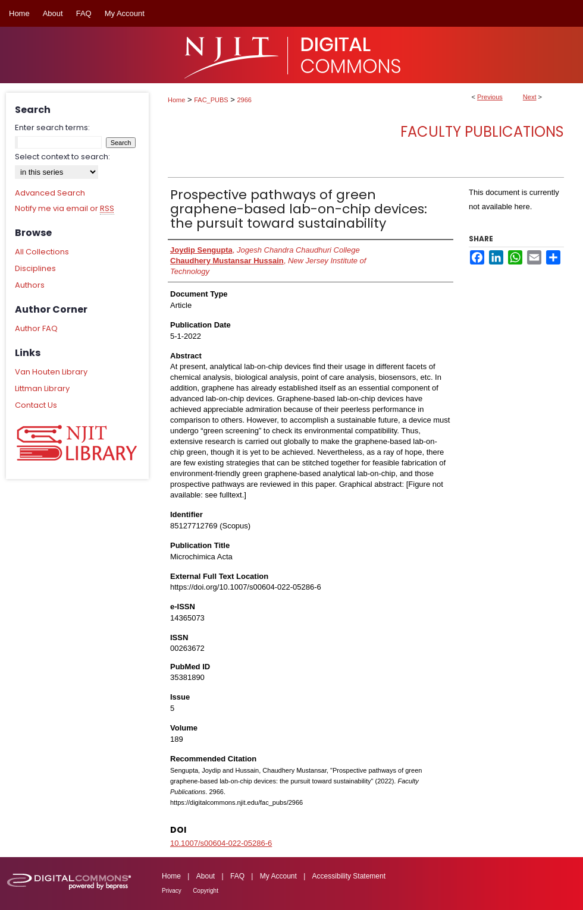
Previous (490, 96)
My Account (278, 876)
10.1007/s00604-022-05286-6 (221, 843)
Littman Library (42, 388)
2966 (244, 99)
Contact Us (36, 405)
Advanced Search (50, 193)
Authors (30, 285)
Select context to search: (62, 156)
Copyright (205, 890)
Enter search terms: (52, 127)
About (205, 876)
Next (530, 96)
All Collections (42, 251)
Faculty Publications (482, 131)
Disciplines (35, 268)
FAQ (237, 876)
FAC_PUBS (211, 99)
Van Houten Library (51, 371)
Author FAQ (36, 328)
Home (176, 99)
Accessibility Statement (348, 876)
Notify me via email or (64, 209)
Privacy (171, 890)
